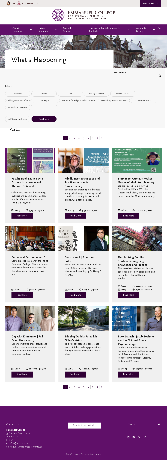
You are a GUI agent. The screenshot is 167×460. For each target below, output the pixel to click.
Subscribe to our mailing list (84, 425)
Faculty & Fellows (96, 93)
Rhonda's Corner (123, 93)
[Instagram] (128, 437)
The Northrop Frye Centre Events (114, 100)
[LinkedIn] (145, 437)
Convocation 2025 (143, 100)
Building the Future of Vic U (18, 100)
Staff (70, 93)
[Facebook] (134, 437)
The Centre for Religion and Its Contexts (78, 100)
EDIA (10, 3)
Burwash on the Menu (17, 107)
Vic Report (45, 100)
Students (18, 93)
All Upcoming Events (17, 119)
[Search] (160, 76)
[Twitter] (139, 437)
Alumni (44, 93)
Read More (22, 215)
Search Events (120, 72)
